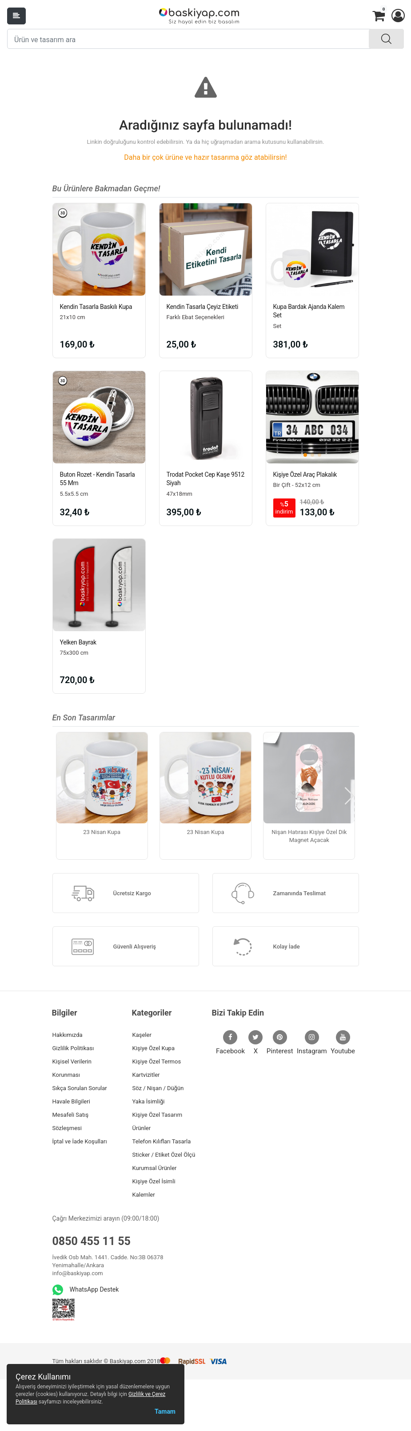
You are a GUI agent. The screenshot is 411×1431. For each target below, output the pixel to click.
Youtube (343, 1042)
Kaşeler (142, 1035)
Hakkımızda (67, 1035)
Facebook (230, 1042)
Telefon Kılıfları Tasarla (161, 1141)
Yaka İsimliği (148, 1101)
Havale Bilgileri (71, 1101)
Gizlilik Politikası (73, 1048)
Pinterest (280, 1042)
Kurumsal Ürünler (154, 1168)
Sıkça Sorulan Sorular (79, 1088)
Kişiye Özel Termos (156, 1061)
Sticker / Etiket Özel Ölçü (164, 1154)
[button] (397, 16)
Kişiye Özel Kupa (153, 1048)
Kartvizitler (146, 1074)
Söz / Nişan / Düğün (158, 1088)
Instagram (312, 1042)
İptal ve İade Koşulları (79, 1141)
